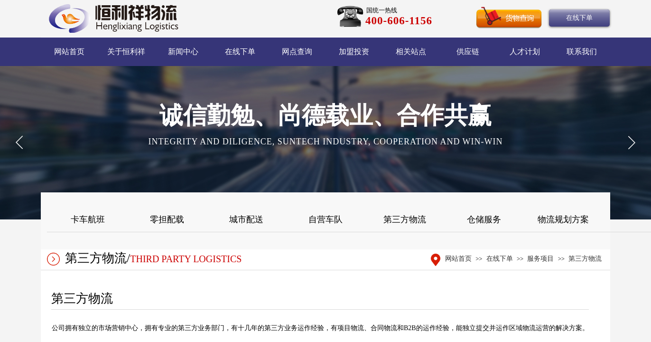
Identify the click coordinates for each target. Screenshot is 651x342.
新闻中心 (183, 52)
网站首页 (69, 52)
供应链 (467, 52)
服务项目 (540, 258)
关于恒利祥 (126, 52)
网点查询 (297, 52)
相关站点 (411, 52)
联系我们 (582, 52)
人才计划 (525, 52)
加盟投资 (354, 52)
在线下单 (240, 52)
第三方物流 (585, 258)
